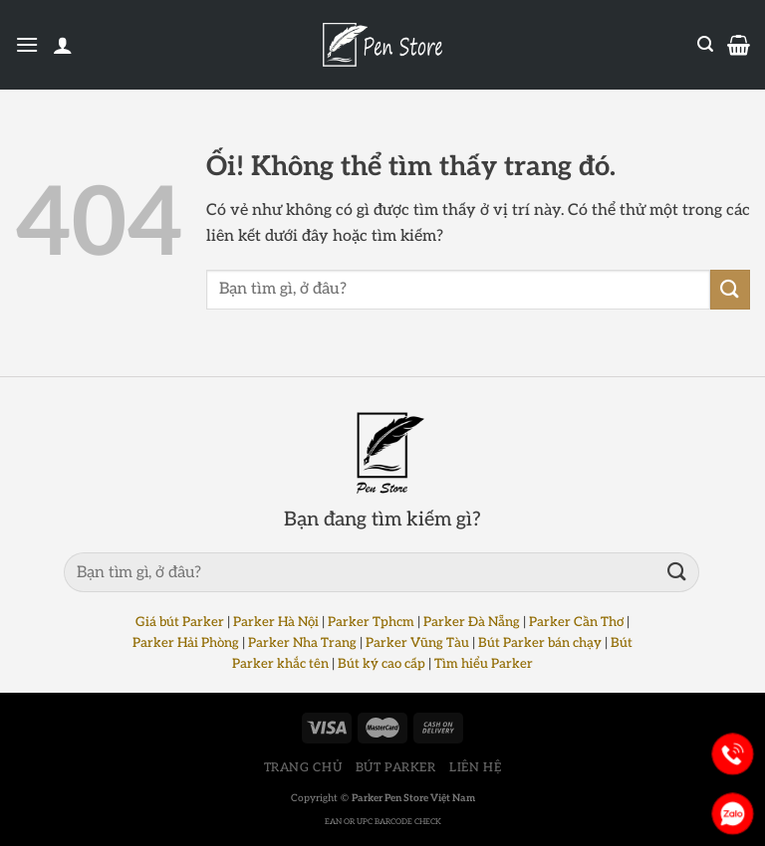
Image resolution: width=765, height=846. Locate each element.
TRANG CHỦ (303, 767)
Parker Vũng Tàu (417, 643)
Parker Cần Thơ (576, 622)
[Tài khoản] (63, 45)
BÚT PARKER (396, 767)
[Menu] (27, 44)
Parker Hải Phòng (185, 643)
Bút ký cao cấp (381, 664)
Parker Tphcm (371, 622)
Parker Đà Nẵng (471, 622)
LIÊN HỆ (475, 767)
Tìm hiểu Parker (483, 664)
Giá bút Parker (179, 622)
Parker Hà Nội (276, 622)
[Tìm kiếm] (705, 44)
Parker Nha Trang (302, 643)
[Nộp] (730, 289)
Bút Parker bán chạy (540, 643)
